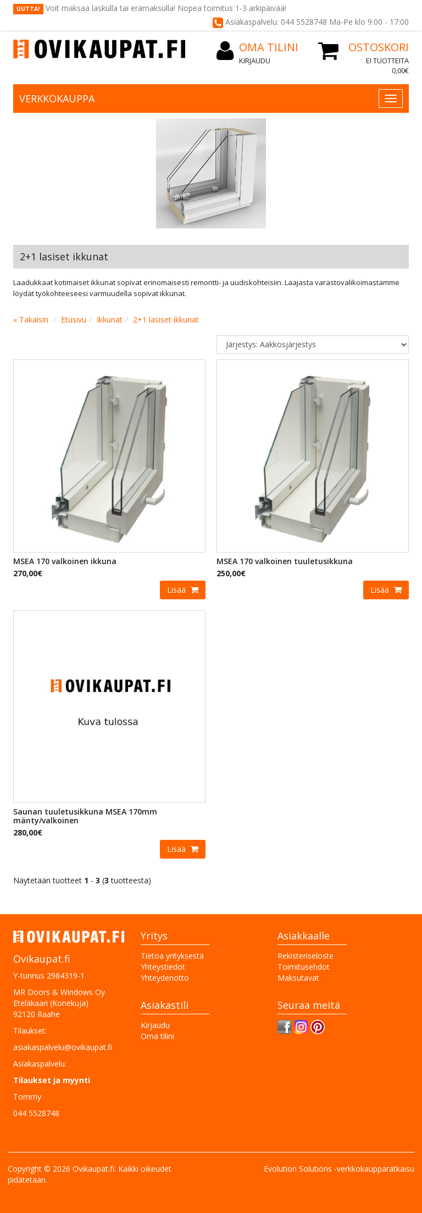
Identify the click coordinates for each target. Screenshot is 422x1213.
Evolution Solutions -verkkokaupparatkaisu (339, 1168)
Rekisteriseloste (305, 955)
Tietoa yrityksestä (172, 955)
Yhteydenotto (165, 977)
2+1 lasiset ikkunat (166, 319)
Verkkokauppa (57, 98)
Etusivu (73, 319)
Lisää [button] (177, 589)
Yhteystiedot (163, 966)
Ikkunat (110, 319)
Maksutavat (298, 977)
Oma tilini (157, 1036)
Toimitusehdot (303, 966)
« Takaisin (30, 319)
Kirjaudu (254, 60)
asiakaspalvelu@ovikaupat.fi (62, 1047)
